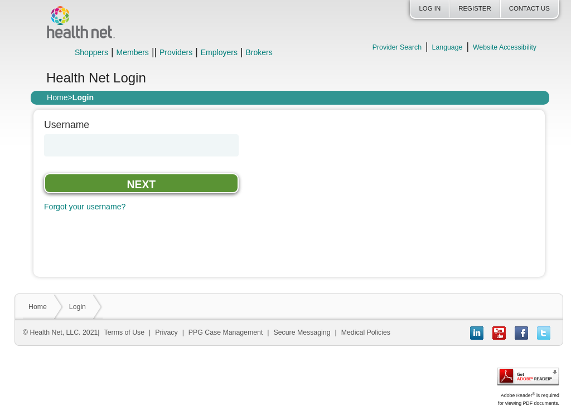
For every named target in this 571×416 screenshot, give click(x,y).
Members (133, 52)
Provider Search (397, 47)
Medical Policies (365, 332)
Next (141, 184)
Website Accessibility (504, 47)
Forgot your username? (84, 206)
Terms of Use (124, 332)
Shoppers (91, 52)
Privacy (166, 332)
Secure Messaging (302, 332)
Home (57, 97)
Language (447, 47)
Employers (219, 52)
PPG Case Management (225, 332)
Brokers (258, 52)
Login (77, 307)
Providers (175, 52)
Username (66, 125)
